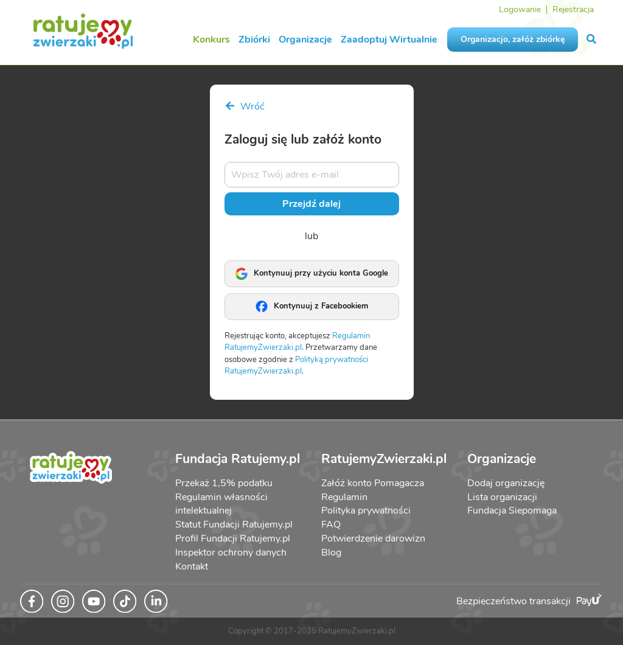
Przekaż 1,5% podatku (224, 483)
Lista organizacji (502, 497)
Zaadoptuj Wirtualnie (389, 39)
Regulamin (344, 497)
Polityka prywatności (366, 510)
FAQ (331, 524)
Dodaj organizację (506, 483)
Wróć (244, 106)
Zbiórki (254, 39)
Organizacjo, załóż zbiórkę (513, 39)
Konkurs (211, 39)
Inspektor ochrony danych (231, 552)
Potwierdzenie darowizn (373, 538)
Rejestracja (573, 9)
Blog (331, 552)
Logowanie (520, 9)
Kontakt (191, 566)
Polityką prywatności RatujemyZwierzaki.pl (296, 365)
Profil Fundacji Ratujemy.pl (232, 538)
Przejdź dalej (311, 204)
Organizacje (305, 39)
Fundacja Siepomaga (512, 510)
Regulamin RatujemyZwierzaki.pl (297, 342)
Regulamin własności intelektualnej (221, 504)
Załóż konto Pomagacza (372, 483)
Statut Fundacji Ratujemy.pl (234, 524)
